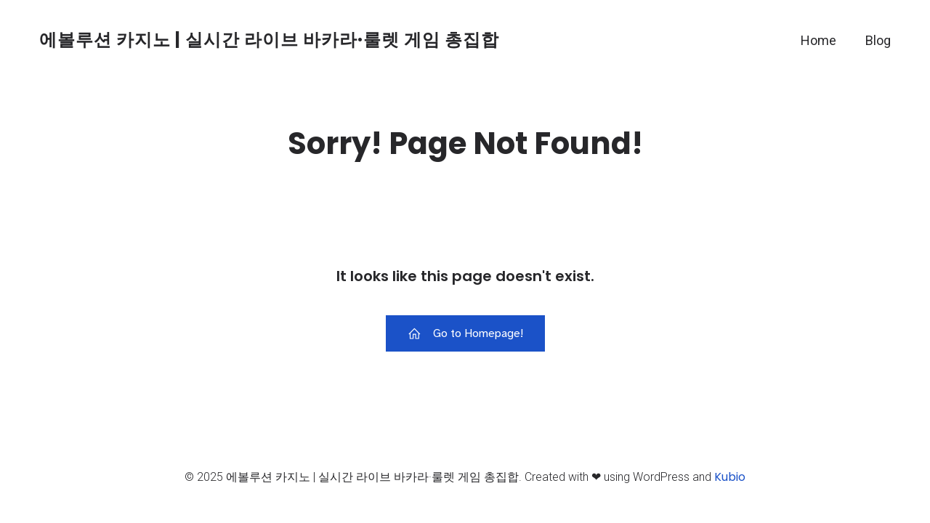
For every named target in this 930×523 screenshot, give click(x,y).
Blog (878, 40)
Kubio (729, 477)
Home (818, 40)
